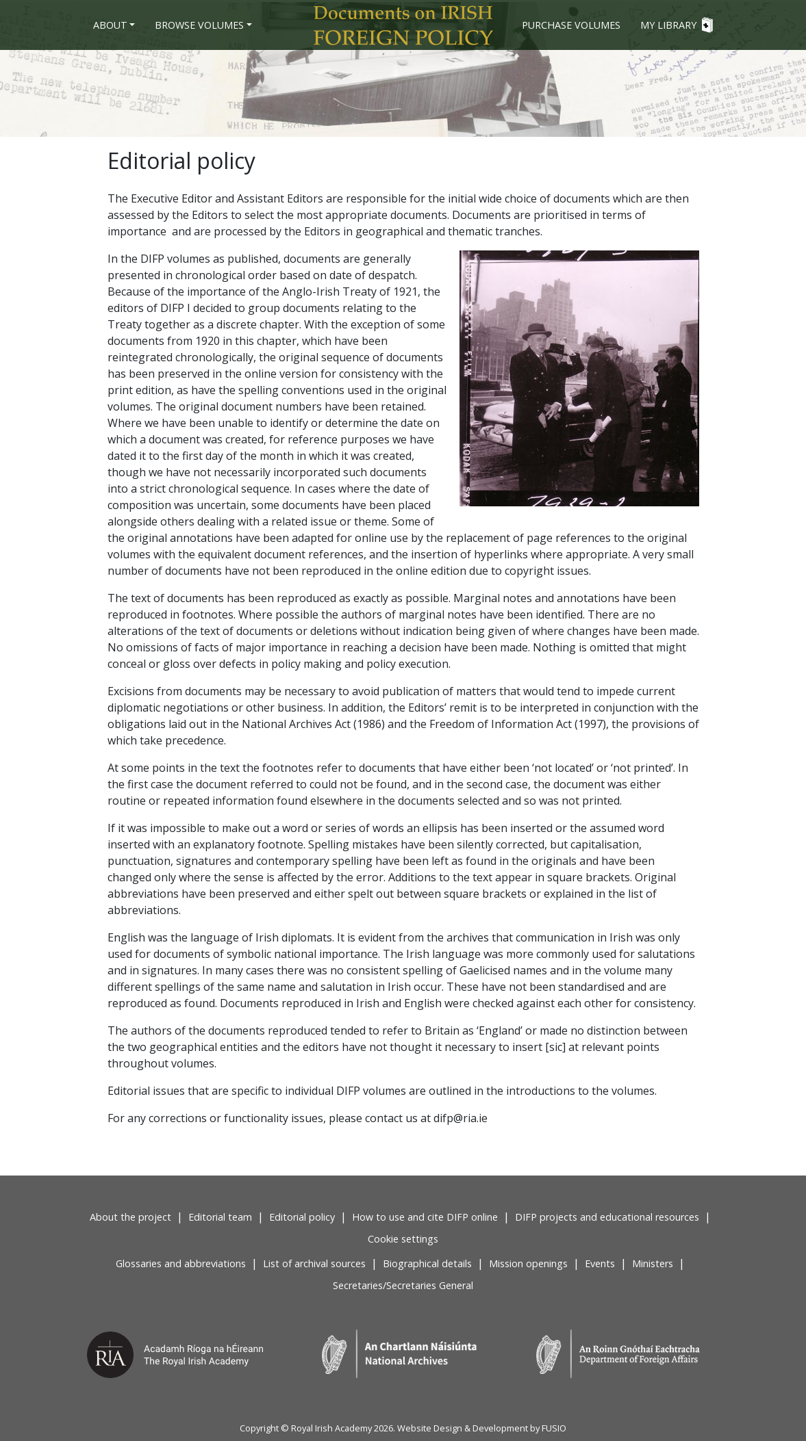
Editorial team (220, 1216)
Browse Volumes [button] (199, 24)
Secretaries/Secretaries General (403, 1285)
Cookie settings (403, 1238)
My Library (676, 25)
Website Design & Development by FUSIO (481, 1428)
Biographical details (427, 1263)
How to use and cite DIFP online (425, 1216)
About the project (130, 1216)
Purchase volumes (571, 24)
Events (600, 1263)
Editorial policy (302, 1216)
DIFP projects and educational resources (607, 1216)
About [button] (110, 24)
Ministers (652, 1263)
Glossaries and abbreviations (181, 1263)
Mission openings (528, 1263)
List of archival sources (314, 1263)
